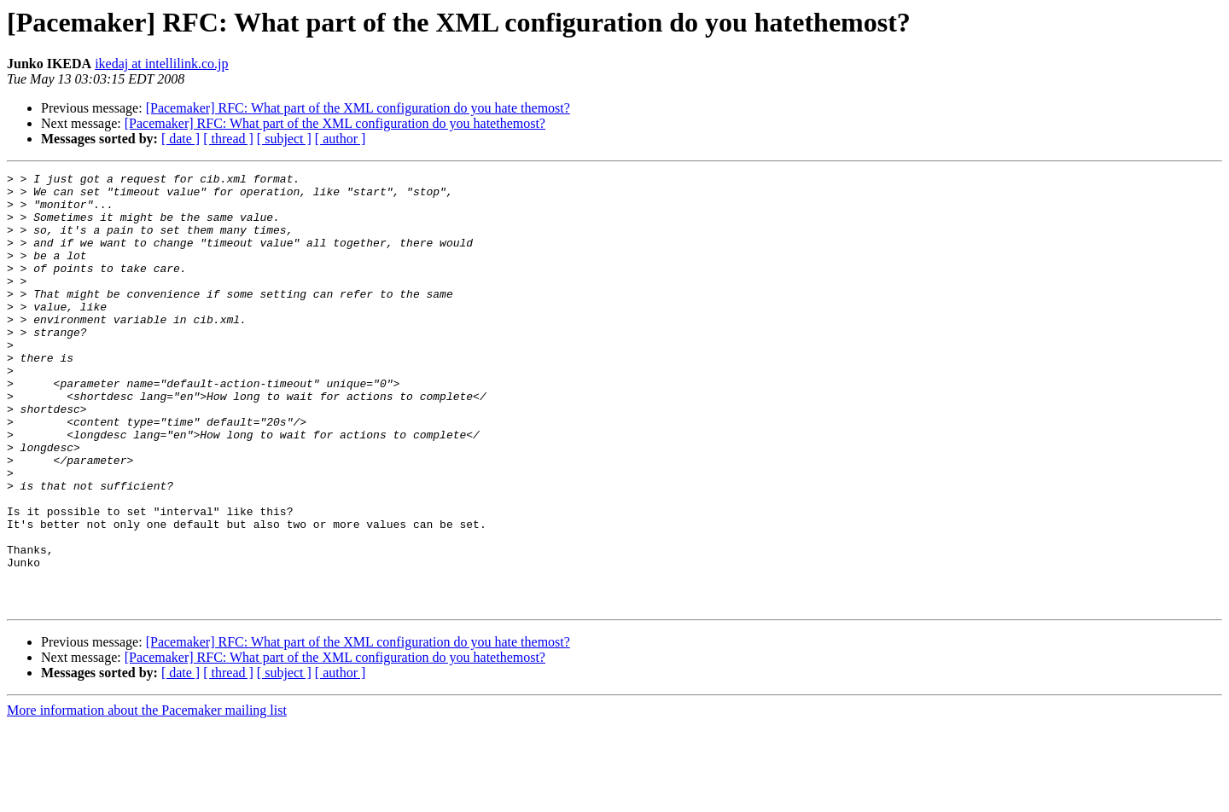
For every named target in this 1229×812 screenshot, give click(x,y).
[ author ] (340, 138)
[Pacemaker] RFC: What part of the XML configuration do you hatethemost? (335, 123)
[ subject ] (284, 138)
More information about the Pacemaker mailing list (147, 797)
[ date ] (180, 138)
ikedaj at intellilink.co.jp (161, 63)
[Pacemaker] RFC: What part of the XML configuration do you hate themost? (358, 108)
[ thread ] (228, 138)
